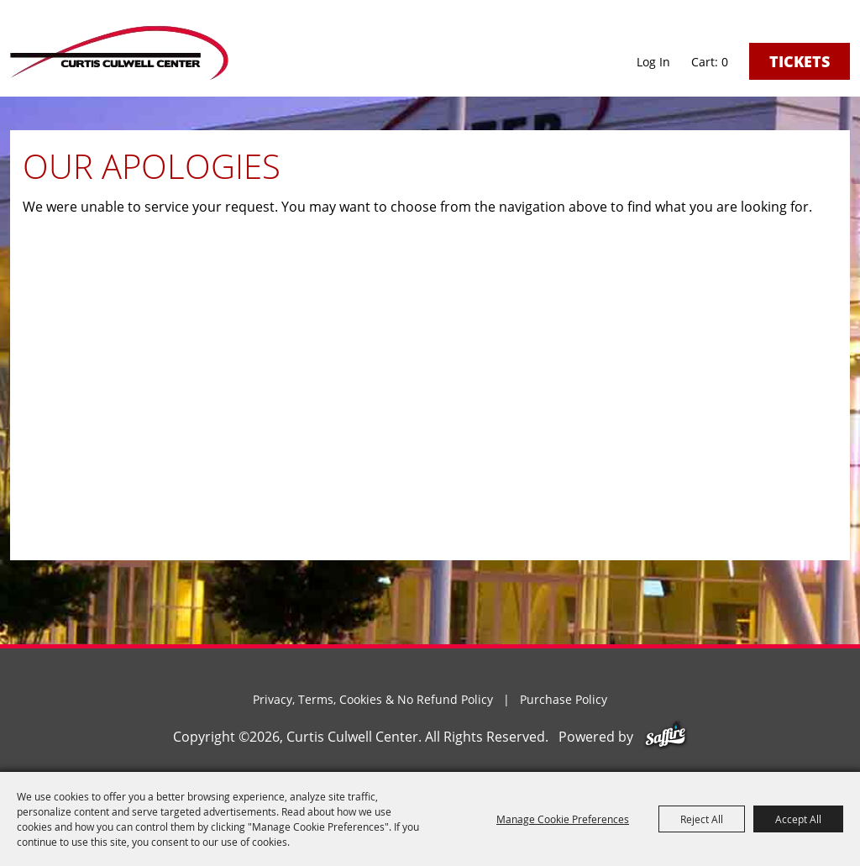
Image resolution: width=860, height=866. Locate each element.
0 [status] (724, 62)
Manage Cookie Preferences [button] (562, 819)
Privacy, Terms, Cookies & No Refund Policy (373, 699)
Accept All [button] (798, 819)
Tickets (799, 61)
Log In (653, 62)
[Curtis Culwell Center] (119, 52)
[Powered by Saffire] (665, 736)
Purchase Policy (563, 699)
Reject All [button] (701, 819)
